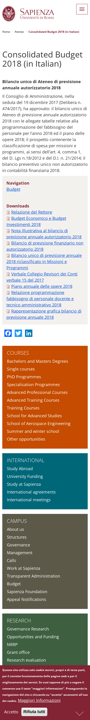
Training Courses (23, 408)
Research (19, 620)
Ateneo (19, 32)
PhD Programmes (24, 376)
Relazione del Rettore (31, 212)
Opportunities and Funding (33, 636)
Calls (11, 560)
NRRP (12, 644)
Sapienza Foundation (27, 591)
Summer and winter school (33, 431)
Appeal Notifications (26, 599)
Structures (17, 537)
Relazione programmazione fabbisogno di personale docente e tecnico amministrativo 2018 (40, 299)
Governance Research (28, 629)
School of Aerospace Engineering (38, 423)
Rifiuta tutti (34, 713)
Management (19, 552)
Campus (17, 520)
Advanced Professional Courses (37, 392)
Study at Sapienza (24, 484)
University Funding (25, 476)
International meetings (29, 499)
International (25, 460)
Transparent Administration (33, 576)
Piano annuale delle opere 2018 (41, 286)
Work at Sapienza (23, 568)
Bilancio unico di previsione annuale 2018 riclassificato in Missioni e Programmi (44, 261)
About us (15, 529)
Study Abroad (20, 468)
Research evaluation (26, 660)
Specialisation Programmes (33, 384)
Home (6, 32)
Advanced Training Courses (33, 400)
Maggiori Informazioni (39, 701)
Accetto (11, 713)
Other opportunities (26, 439)
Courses (18, 352)
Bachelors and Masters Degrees (37, 361)
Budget (13, 189)
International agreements (31, 492)
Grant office (18, 652)
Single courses (21, 369)
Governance (18, 545)
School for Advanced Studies (34, 415)
